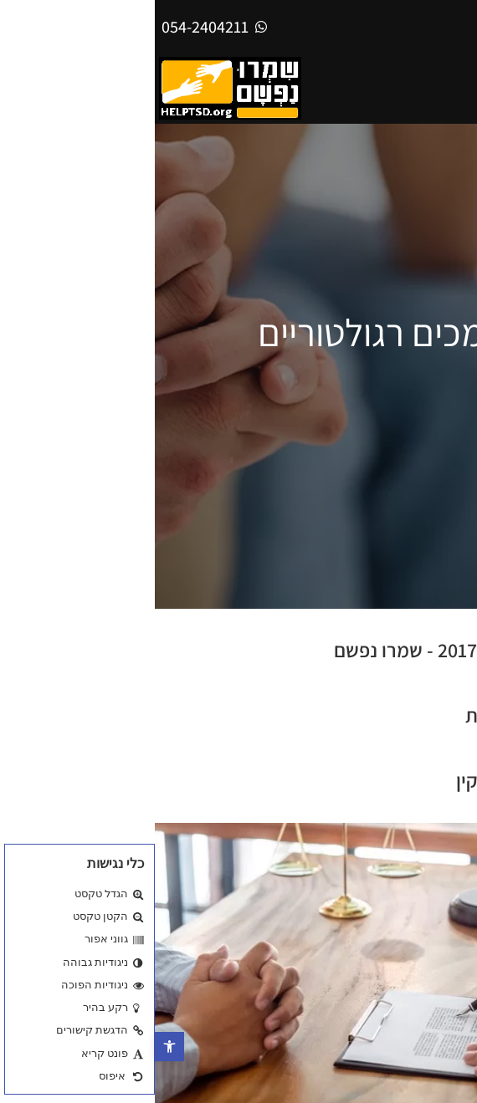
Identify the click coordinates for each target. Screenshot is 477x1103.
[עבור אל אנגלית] (449, 26)
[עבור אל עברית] (407, 26)
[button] (14, 1046)
